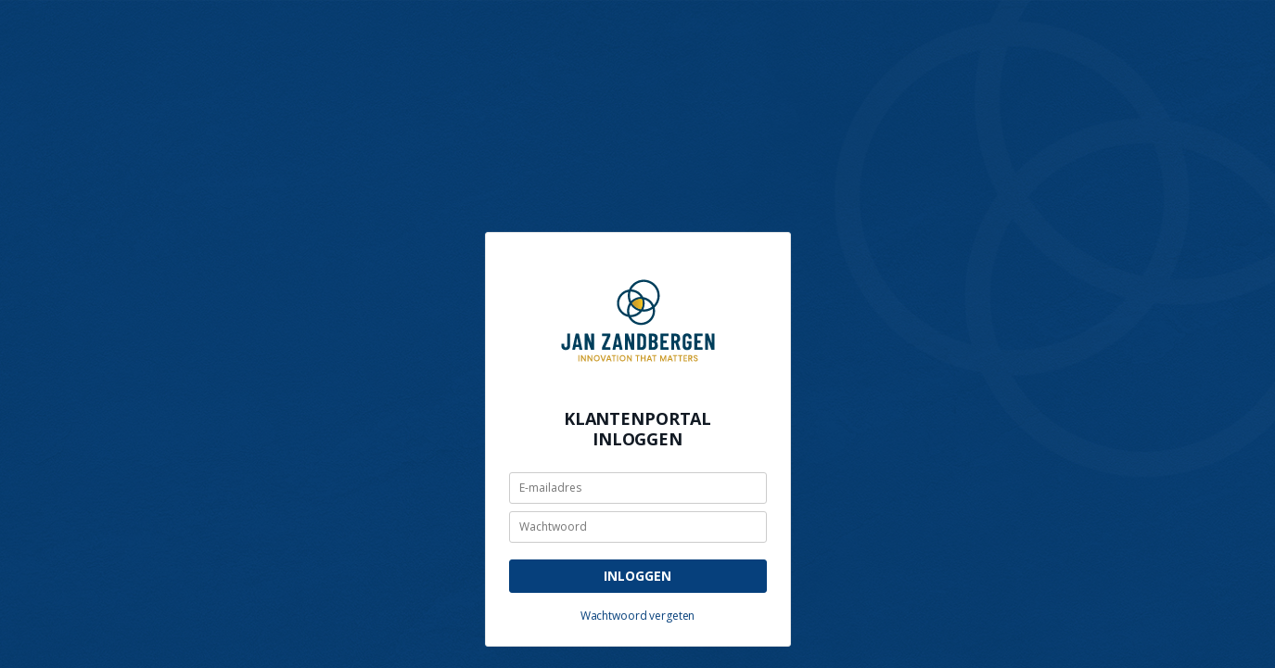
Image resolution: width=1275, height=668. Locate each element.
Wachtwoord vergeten (637, 615)
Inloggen (637, 575)
